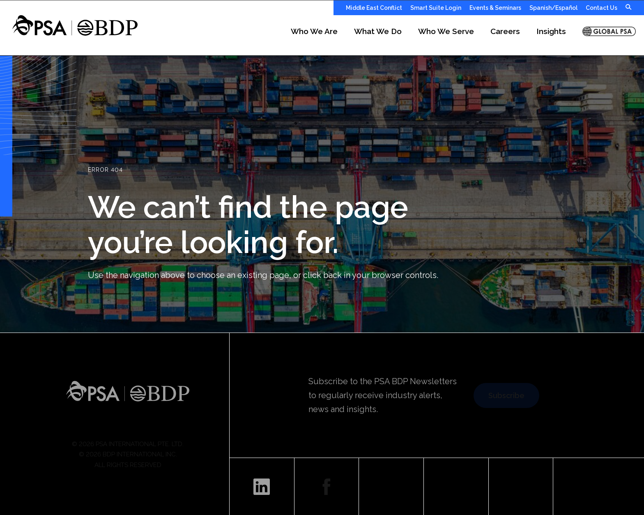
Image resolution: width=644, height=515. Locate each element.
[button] (324, 35)
